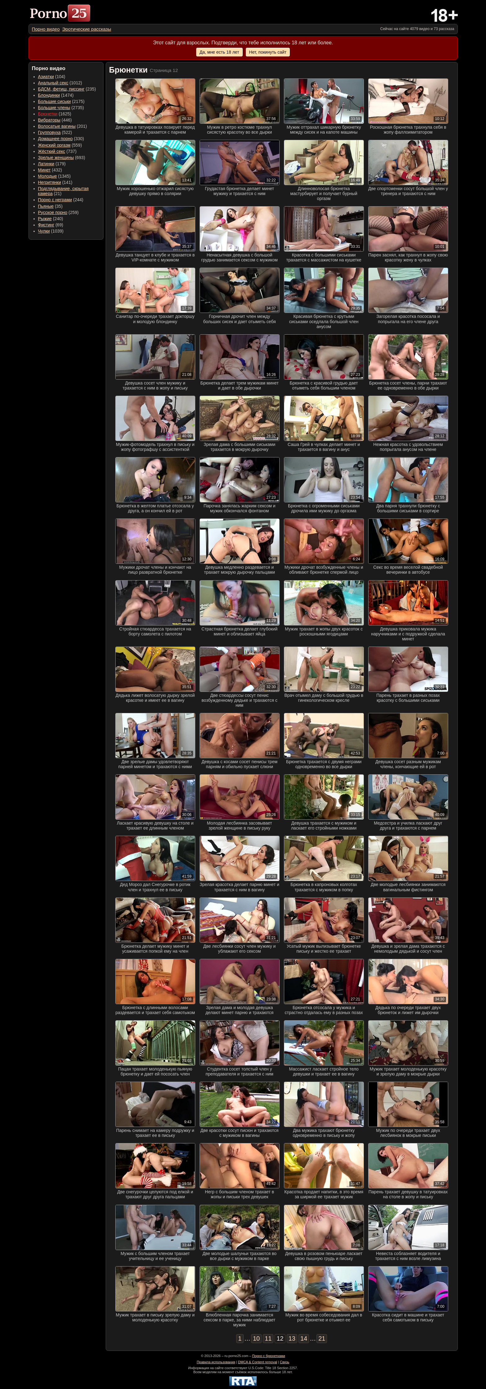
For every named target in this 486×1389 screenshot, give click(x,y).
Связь (284, 1362)
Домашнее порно (55, 138)
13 (292, 1338)
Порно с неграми (55, 199)
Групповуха (49, 132)
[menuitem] (46, 29)
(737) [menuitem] (57, 151)
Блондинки (49, 95)
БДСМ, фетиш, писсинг (61, 89)
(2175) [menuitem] (61, 101)
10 (256, 1338)
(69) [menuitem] (50, 224)
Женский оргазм (54, 145)
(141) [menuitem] (55, 182)
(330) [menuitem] (61, 138)
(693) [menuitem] (61, 157)
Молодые (47, 176)
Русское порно (53, 212)
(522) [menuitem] (55, 132)
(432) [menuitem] (50, 169)
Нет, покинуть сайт (268, 52)
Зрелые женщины (56, 157)
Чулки (44, 231)
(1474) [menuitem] (56, 95)
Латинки (46, 163)
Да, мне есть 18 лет (219, 52)
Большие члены (54, 107)
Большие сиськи (54, 101)
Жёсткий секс (51, 151)
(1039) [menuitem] (51, 231)
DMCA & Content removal (257, 1362)
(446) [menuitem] (55, 120)
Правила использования (216, 1362)
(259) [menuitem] (58, 212)
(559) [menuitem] (60, 145)
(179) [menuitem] (52, 163)
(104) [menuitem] (51, 76)
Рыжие (45, 218)
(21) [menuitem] (63, 191)
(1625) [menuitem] (54, 113)
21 (321, 1338)
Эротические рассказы (86, 29)
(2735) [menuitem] (61, 107)
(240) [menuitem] (50, 218)
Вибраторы (49, 120)
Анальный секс (53, 82)
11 (268, 1338)
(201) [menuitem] (62, 126)
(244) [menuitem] (60, 199)
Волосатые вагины (57, 126)
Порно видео (46, 29)
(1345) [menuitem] (54, 176)
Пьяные (46, 206)
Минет (44, 169)
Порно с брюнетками (268, 1356)
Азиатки (46, 76)
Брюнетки (48, 113)
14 (303, 1338)
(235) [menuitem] (67, 89)
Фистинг (46, 224)
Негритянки (49, 182)
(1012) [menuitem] (60, 82)
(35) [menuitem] (50, 206)
